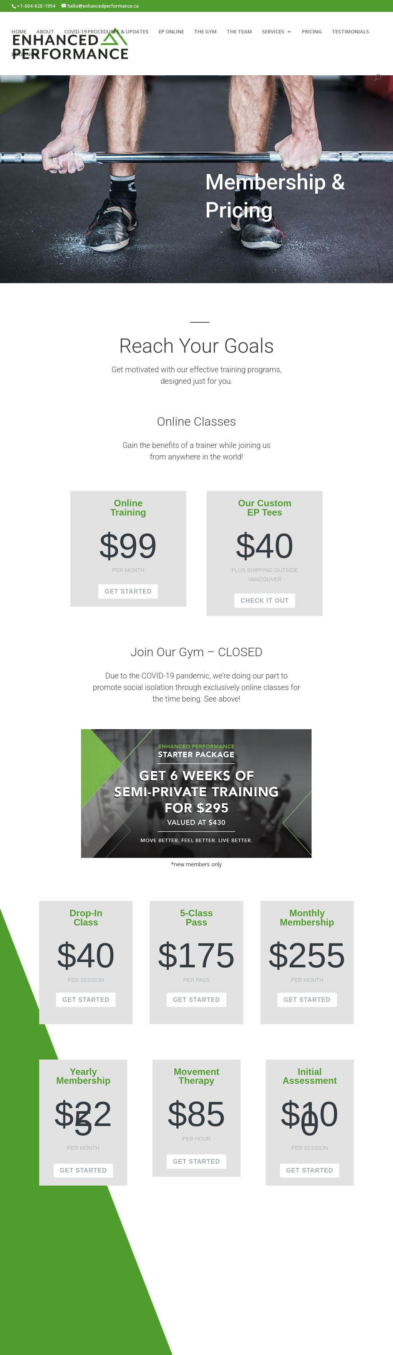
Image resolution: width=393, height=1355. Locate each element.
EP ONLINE (171, 32)
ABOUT (45, 32)
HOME (19, 32)
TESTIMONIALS (350, 32)
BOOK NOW (25, 54)
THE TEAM (239, 32)
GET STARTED (128, 591)
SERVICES (273, 32)
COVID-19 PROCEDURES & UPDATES (106, 32)
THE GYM (205, 32)
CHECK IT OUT (264, 600)
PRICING (312, 32)
